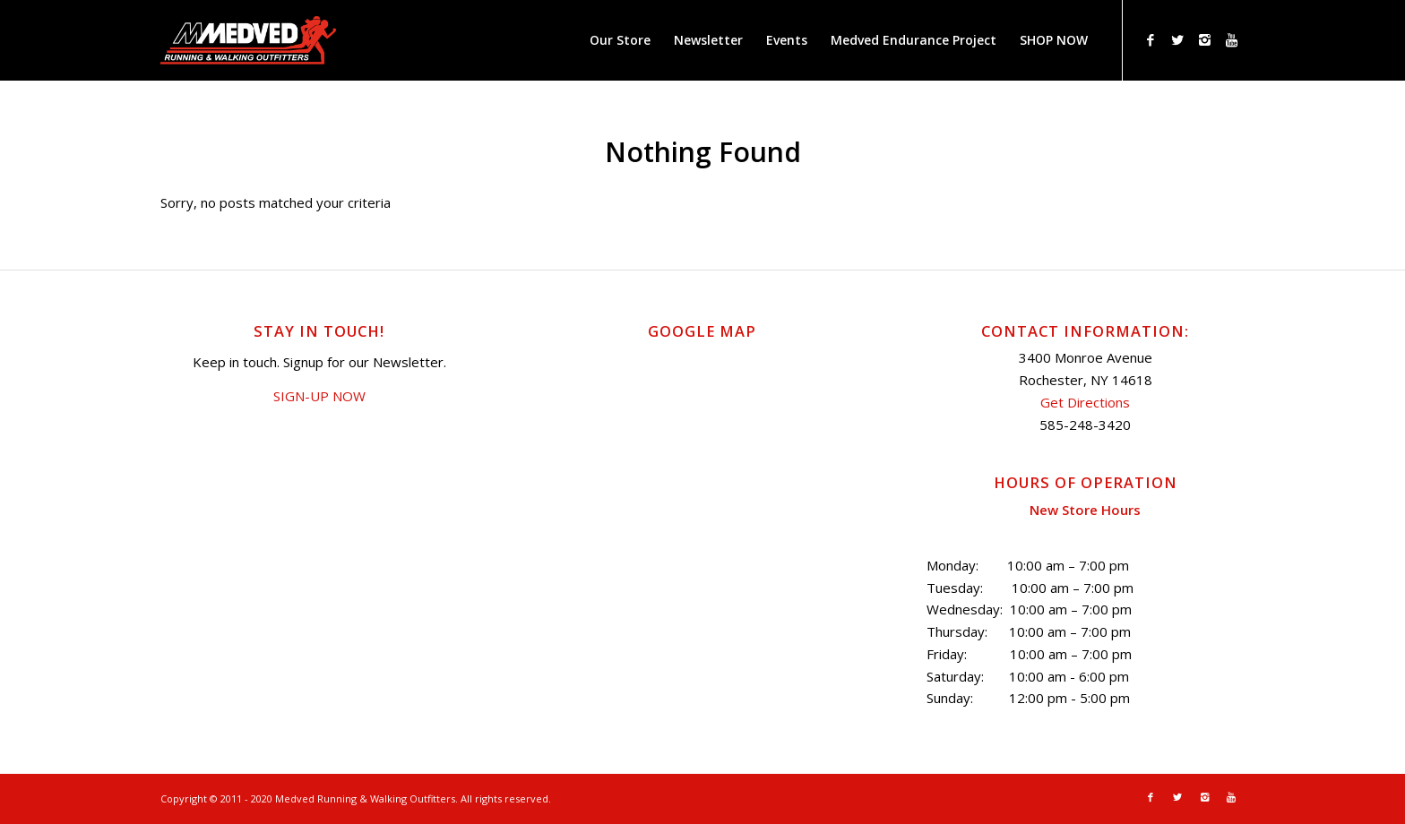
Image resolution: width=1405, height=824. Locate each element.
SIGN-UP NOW (319, 396)
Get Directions (1085, 402)
